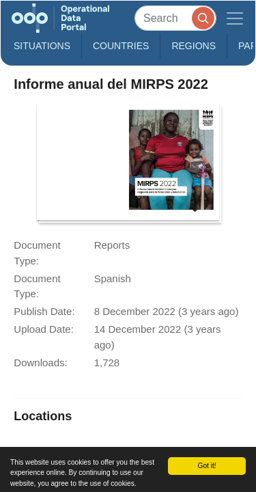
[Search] (175, 18)
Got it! (206, 465)
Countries (121, 45)
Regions (193, 45)
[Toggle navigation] (234, 18)
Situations (42, 45)
